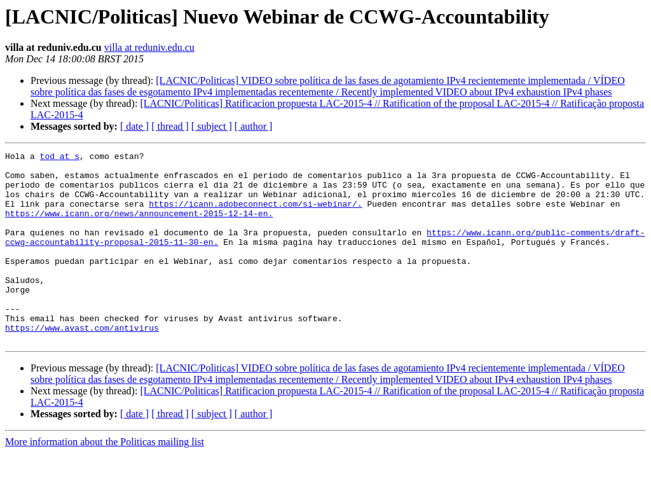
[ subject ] (211, 126)
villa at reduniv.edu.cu (149, 47)
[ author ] (254, 126)
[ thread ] (170, 126)
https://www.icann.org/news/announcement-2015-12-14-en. (139, 226)
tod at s (59, 157)
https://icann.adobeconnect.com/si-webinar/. (255, 215)
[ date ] (134, 126)
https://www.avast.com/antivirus (82, 364)
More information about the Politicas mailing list (104, 479)
